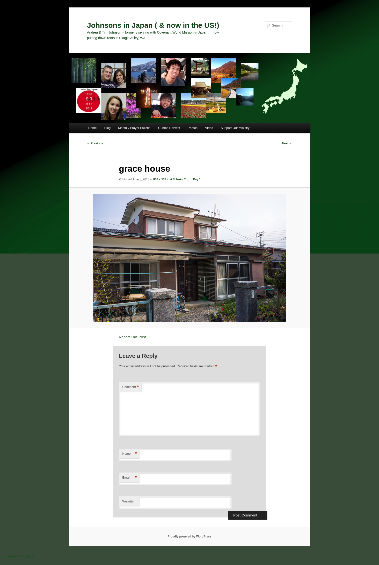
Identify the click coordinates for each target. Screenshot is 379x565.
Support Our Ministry (235, 128)
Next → (287, 143)
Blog (107, 128)
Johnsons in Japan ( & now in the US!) (153, 25)
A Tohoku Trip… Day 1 (185, 179)
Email (129, 477)
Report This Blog (20, 556)
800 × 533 (159, 179)
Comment (130, 387)
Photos (192, 128)
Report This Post (132, 337)
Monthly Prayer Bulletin (134, 128)
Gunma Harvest (169, 128)
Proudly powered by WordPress (189, 536)
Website (128, 501)
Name (129, 453)
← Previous (95, 143)
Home (92, 128)
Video (209, 128)
